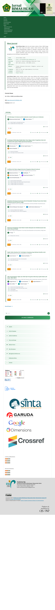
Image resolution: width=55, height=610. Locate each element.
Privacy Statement (8, 31)
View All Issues (8, 306)
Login (5, 36)
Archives (5, 20)
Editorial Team (12, 344)
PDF (11, 128)
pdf (11, 157)
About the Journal (8, 27)
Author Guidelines (13, 335)
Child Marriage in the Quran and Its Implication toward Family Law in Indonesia (25, 117)
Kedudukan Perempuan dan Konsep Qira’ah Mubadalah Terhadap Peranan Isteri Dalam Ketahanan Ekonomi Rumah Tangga (27, 202)
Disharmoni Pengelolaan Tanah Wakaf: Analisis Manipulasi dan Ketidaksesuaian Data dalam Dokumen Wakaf (27, 229)
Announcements (7, 22)
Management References (14, 353)
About (5, 25)
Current (5, 19)
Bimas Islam (6, 23)
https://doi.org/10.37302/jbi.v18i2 (14, 100)
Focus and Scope (12, 340)
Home (5, 17)
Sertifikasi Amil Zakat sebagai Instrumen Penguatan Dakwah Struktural (27, 170)
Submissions (7, 28)
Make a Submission (28, 317)
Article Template (12, 331)
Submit (10, 326)
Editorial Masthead (8, 30)
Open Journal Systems (16, 499)
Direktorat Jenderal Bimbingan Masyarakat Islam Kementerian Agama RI (29, 497)
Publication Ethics (13, 358)
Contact (5, 33)
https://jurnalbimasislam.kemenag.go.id (26, 59)
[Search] (27, 313)
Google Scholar (19, 72)
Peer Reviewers (12, 349)
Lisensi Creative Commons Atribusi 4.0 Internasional (32, 500)
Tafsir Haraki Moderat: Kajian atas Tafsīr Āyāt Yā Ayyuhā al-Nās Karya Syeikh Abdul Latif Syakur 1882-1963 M (27, 278)
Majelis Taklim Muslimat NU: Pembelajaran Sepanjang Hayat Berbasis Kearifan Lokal (27, 253)
